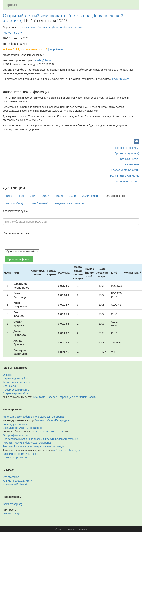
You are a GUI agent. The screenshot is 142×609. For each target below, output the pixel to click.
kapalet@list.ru (42, 60)
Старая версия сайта (15, 393)
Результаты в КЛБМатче (124, 175)
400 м (72, 195)
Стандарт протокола (15, 457)
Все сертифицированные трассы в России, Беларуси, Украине (40, 438)
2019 (38, 431)
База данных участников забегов (22, 427)
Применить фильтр (18, 259)
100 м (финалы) (38, 203)
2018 (45, 431)
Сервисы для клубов (15, 378)
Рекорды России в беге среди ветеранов (27, 442)
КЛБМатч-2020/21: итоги (17, 480)
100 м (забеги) (14, 203)
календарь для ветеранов (49, 416)
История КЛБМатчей (15, 484)
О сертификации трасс (16, 435)
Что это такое (11, 476)
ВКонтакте (39, 397)
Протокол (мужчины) (126, 153)
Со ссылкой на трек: (17, 233)
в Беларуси (73, 450)
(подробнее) (55, 49)
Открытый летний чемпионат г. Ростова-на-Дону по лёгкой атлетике (63, 18)
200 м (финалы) (115, 195)
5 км (21, 195)
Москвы (39, 420)
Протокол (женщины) (126, 147)
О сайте (7, 374)
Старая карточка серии (125, 170)
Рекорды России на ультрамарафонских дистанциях (34, 446)
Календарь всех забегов (17, 416)
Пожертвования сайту (16, 389)
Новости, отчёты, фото (125, 181)
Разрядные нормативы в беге (20, 453)
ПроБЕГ (12, 5)
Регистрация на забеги (16, 382)
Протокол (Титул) (128, 158)
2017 (53, 431)
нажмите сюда (120, 79)
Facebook (52, 397)
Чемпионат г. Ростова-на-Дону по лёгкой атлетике (52, 27)
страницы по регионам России (78, 397)
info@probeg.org (12, 504)
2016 (60, 431)
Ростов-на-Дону (12, 32)
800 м (59, 195)
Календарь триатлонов (16, 424)
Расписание (132, 164)
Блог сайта (9, 385)
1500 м (45, 195)
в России (58, 450)
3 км (32, 195)
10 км (9, 195)
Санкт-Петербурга (58, 420)
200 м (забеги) (91, 195)
